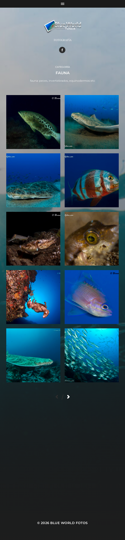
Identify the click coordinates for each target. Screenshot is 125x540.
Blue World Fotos (69, 523)
